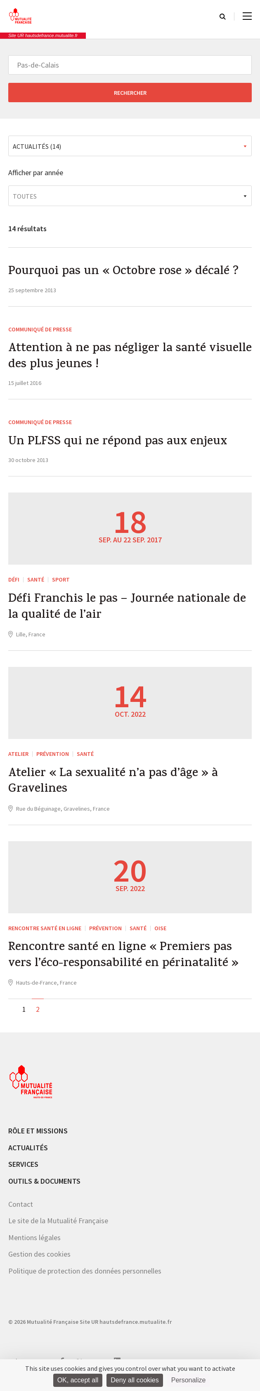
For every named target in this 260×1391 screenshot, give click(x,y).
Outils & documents (44, 1187)
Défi (13, 582)
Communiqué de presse (40, 329)
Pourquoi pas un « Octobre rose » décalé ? (125, 272)
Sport (61, 582)
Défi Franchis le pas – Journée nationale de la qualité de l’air (128, 610)
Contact (20, 1210)
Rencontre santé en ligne (44, 933)
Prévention (52, 757)
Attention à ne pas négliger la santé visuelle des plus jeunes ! (109, 358)
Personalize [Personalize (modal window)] (188, 1380)
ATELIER (18, 757)
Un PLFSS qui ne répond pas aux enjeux (118, 444)
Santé (35, 582)
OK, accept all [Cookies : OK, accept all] (78, 1380)
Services (23, 1170)
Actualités (28, 1154)
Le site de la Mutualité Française (58, 1227)
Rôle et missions (38, 1137)
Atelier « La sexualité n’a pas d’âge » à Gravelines (115, 786)
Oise (160, 933)
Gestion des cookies (39, 1260)
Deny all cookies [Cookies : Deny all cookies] (135, 1380)
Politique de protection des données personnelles (84, 1277)
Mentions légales (34, 1243)
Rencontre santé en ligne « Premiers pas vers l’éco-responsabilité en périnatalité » (125, 961)
